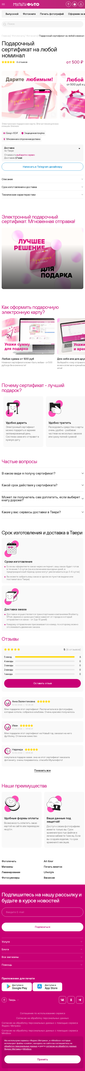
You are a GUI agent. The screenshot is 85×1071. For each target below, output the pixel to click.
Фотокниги (29, 13)
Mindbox (27, 1049)
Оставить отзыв (42, 683)
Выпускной (12, 13)
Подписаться (42, 926)
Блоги (42, 949)
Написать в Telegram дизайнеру (42, 166)
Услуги (42, 941)
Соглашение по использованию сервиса (42, 1013)
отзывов (22, 62)
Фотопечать (9, 861)
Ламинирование (11, 872)
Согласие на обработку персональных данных (42, 1018)
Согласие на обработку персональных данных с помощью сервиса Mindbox (40, 1032)
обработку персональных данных (20, 1046)
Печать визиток (53, 866)
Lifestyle (49, 872)
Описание (42, 179)
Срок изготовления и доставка (42, 186)
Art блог (48, 861)
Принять (42, 1059)
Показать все (42, 770)
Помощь (42, 964)
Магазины (7, 866)
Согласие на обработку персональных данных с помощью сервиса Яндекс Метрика (40, 1024)
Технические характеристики (42, 194)
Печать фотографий (52, 13)
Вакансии (49, 877)
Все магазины (42, 956)
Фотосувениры (11, 877)
